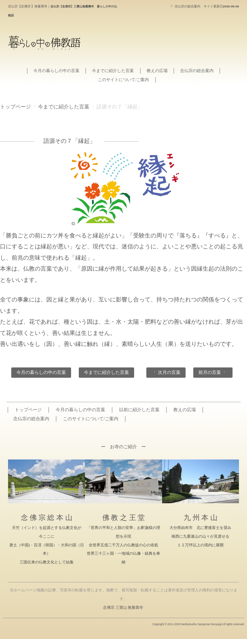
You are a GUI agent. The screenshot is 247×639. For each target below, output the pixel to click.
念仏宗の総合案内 (185, 6)
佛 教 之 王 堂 (123, 518)
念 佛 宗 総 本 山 (46, 518)
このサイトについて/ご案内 (123, 79)
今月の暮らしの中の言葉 (51, 70)
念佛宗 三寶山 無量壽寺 (123, 607)
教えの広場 (160, 70)
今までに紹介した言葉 (112, 70)
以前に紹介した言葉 (139, 409)
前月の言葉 (212, 372)
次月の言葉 (166, 372)
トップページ (15, 106)
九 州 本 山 (200, 518)
